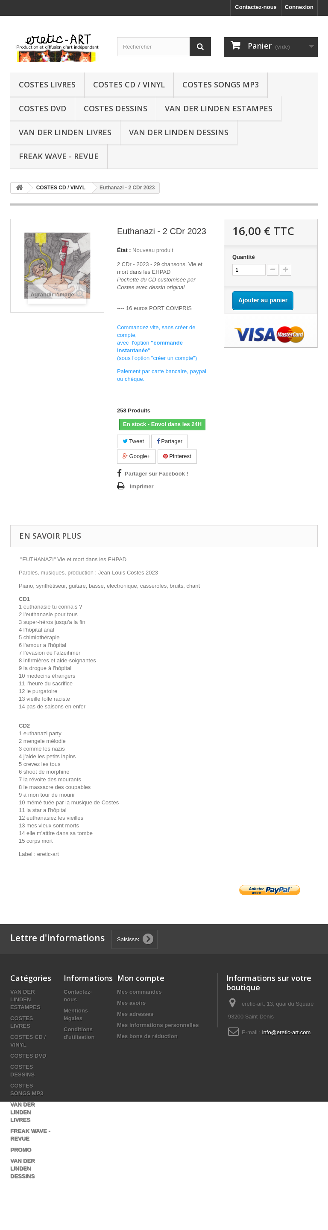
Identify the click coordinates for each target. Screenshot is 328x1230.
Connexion (299, 7)
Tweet (133, 441)
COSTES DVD (42, 108)
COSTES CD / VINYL (129, 84)
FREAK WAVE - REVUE (59, 156)
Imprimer (142, 486)
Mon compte (140, 978)
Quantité (243, 257)
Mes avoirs (131, 1003)
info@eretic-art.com (286, 1032)
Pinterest (177, 456)
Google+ (136, 456)
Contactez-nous (256, 7)
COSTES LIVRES (47, 84)
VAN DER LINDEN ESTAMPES (218, 108)
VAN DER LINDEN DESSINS (178, 132)
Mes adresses (135, 1014)
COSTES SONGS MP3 (220, 84)
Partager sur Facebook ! (156, 473)
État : (124, 250)
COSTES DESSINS (115, 108)
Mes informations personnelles (158, 1025)
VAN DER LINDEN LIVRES (65, 132)
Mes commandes (139, 992)
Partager (169, 441)
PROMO (20, 1149)
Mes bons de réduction (147, 1036)
